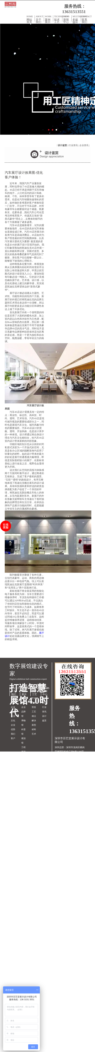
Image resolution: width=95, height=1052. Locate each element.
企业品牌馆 (23, 711)
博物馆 (23, 722)
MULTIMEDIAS (76, 20)
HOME (30, 19)
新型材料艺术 (34, 729)
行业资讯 (44, 709)
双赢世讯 (80, 772)
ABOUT (39, 19)
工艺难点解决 (34, 716)
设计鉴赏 (44, 718)
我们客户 (13, 736)
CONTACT (86, 19)
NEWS (66, 19)
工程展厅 (23, 749)
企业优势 (13, 727)
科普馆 (23, 731)
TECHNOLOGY (58, 19)
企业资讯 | (84, 145)
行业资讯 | (74, 145)
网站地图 (59, 772)
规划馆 (23, 740)
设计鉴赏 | (63, 145)
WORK (48, 19)
